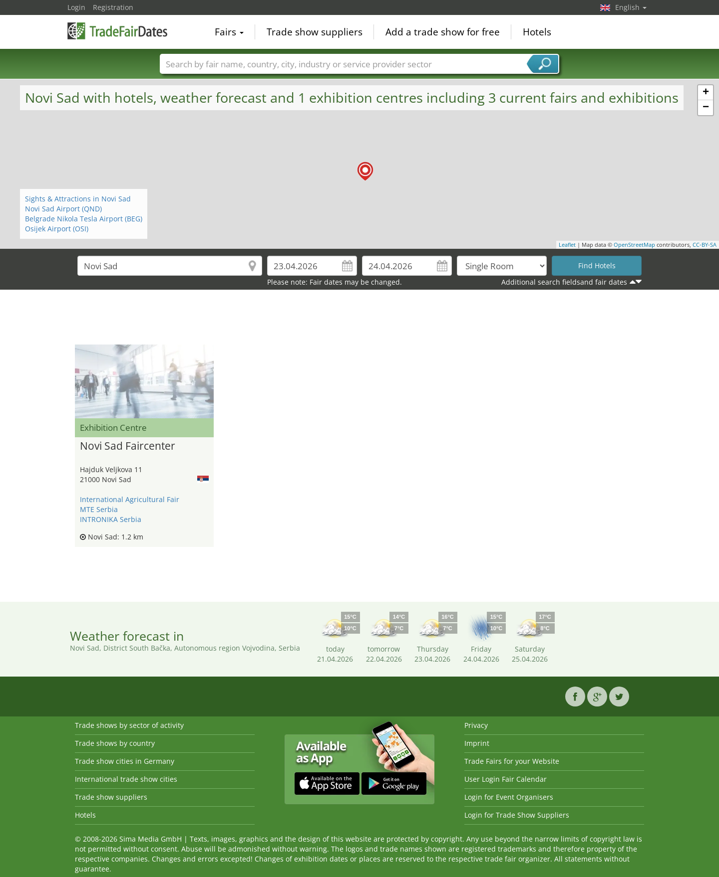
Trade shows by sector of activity (129, 725)
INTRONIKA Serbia (110, 519)
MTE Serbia (99, 509)
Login (76, 7)
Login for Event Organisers (508, 797)
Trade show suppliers (314, 31)
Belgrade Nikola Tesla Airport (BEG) (83, 218)
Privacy (476, 725)
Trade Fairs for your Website (511, 761)
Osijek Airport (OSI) (56, 228)
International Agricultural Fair (129, 499)
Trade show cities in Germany (124, 761)
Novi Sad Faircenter (127, 446)
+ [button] (706, 92)
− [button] (706, 107)
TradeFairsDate (117, 31)
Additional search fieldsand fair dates (564, 282)
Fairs (229, 31)
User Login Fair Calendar (505, 779)
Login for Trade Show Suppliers (516, 815)
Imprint (476, 743)
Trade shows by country (115, 743)
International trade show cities (126, 779)
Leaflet (567, 244)
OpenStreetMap (634, 244)
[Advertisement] (359, 319)
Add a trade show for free (442, 31)
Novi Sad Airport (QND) (63, 208)
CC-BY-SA (705, 244)
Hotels (537, 31)
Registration (113, 7)
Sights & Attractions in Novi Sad (78, 198)
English (631, 7)
